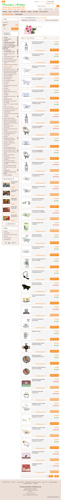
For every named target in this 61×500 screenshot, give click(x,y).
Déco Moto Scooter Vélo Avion (11, 108)
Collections (7, 170)
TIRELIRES (6, 94)
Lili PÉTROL (6, 116)
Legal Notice (7, 232)
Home (5, 228)
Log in (42, 1)
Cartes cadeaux (8, 174)
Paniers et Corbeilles (8, 141)
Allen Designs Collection (9, 118)
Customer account (48, 9)
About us (6, 236)
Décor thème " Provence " (9, 69)
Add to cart (54, 49)
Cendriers (6, 88)
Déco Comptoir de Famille (10, 165)
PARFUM (6, 40)
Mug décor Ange (36, 331)
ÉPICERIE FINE (7, 50)
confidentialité (7, 239)
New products (8, 179)
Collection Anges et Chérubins (11, 64)
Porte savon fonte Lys (37, 307)
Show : (22, 38)
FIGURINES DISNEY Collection (10, 131)
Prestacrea (56, 497)
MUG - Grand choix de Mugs (10, 59)
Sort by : (32, 38)
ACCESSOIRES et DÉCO (9, 51)
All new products (10, 223)
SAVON (5, 37)
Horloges (6, 83)
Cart (5, 19)
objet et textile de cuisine (9, 56)
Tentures (6, 136)
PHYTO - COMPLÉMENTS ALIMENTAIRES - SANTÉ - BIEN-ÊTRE (9, 47)
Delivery (5, 231)
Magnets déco (7, 90)
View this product (40, 50)
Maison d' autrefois (8, 66)
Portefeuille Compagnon (9, 110)
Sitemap (35, 483)
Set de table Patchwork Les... (14, 208)
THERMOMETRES (8, 99)
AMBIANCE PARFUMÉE (9, 42)
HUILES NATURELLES (9, 44)
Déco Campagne (8, 67)
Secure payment (7, 237)
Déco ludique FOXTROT (9, 160)
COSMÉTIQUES (7, 39)
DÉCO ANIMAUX (7, 78)
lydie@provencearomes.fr (32, 494)
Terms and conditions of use (10, 234)
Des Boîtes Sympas (8, 58)
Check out (15, 28)
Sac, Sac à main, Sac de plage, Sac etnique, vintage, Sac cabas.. (11, 152)
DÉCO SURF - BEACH (8, 107)
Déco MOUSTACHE (8, 77)
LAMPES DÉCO (7, 112)
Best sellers (6, 482)
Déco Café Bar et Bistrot (9, 80)
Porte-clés (6, 145)
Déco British (6, 82)
